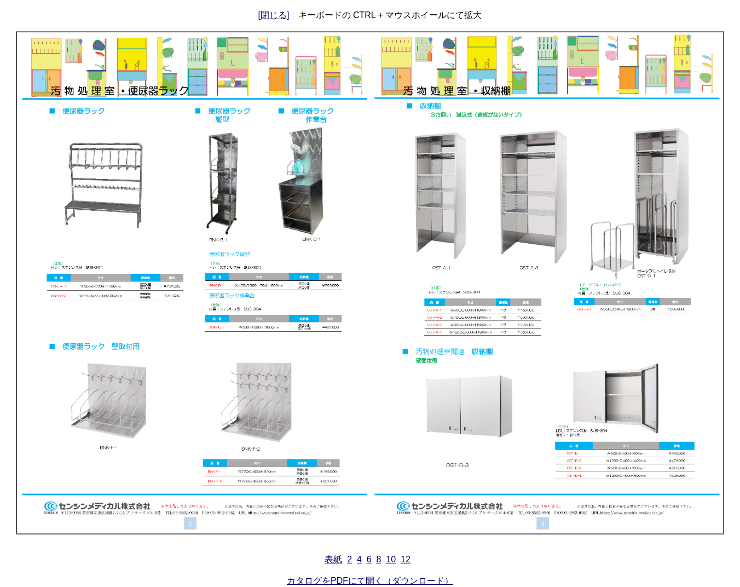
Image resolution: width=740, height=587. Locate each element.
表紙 (333, 559)
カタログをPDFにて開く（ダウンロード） (370, 580)
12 (406, 559)
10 (391, 559)
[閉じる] (274, 15)
